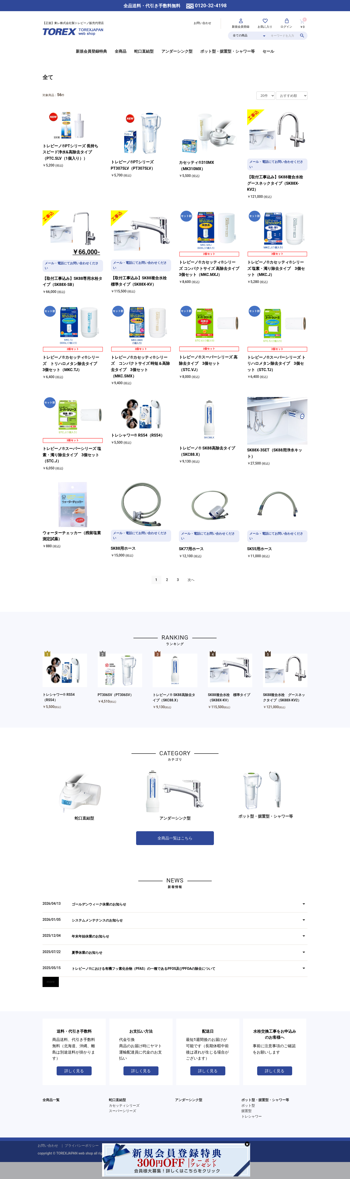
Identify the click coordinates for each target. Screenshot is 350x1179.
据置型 (246, 1111)
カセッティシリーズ (124, 1105)
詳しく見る (74, 1071)
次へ (191, 580)
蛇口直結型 (144, 51)
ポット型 (248, 1105)
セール (268, 51)
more (51, 982)
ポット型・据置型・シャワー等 (227, 51)
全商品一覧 (51, 1100)
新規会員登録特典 (91, 51)
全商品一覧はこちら (175, 838)
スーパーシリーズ (122, 1111)
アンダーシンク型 (176, 51)
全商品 (120, 51)
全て (48, 77)
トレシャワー (251, 1116)
